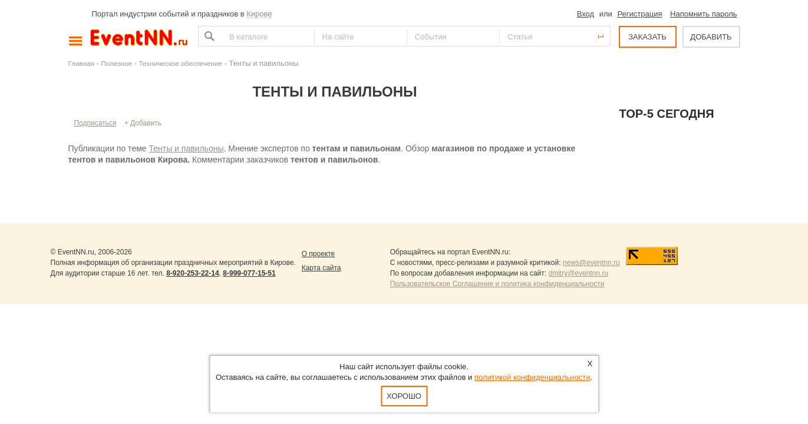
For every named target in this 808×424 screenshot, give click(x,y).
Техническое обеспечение (180, 63)
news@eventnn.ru (591, 263)
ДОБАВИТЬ (710, 36)
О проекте (318, 254)
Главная (81, 63)
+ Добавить (142, 123)
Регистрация (639, 13)
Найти (208, 36)
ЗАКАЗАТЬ (647, 36)
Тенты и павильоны (186, 148)
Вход (585, 13)
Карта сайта (321, 268)
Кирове (259, 13)
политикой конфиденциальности (532, 377)
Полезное (117, 63)
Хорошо (404, 396)
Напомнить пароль (703, 13)
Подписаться (95, 123)
